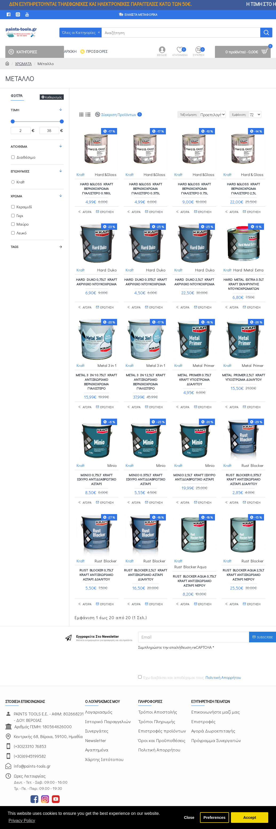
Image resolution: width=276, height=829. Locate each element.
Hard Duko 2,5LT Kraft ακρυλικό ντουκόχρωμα (194, 278)
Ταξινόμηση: (177, 114)
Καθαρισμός (53, 97)
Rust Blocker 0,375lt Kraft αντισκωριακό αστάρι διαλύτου (243, 471)
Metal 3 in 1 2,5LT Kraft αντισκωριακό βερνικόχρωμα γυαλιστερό (145, 376)
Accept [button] (249, 817)
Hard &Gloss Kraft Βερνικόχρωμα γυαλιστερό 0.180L (96, 188)
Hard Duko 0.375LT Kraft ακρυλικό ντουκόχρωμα (145, 278)
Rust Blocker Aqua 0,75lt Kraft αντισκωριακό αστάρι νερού (194, 572)
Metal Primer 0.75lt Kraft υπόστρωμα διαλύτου (194, 374)
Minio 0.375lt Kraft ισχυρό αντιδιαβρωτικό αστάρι (145, 471)
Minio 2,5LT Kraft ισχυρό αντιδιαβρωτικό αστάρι (194, 468)
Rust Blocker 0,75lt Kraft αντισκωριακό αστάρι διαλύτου (96, 563)
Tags (14, 246)
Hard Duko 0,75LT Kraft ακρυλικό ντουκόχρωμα (96, 278)
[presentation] (175, 652)
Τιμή (15, 109)
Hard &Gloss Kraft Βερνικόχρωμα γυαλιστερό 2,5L (243, 188)
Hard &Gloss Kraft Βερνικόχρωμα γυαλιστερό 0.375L (145, 188)
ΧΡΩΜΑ (16, 196)
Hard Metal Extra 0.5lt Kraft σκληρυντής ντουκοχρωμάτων (243, 281)
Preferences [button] (214, 817)
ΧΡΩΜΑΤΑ (23, 63)
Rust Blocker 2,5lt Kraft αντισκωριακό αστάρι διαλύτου (145, 563)
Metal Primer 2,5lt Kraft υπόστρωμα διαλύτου (243, 371)
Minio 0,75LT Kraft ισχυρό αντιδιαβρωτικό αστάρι (96, 471)
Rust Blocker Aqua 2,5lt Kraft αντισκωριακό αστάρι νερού (243, 563)
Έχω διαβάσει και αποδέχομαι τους (190, 669)
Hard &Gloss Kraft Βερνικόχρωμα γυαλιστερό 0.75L (194, 188)
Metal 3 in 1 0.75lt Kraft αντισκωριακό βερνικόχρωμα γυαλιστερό (96, 376)
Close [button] (189, 817)
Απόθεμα (19, 146)
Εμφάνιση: (242, 114)
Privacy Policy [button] (22, 820)
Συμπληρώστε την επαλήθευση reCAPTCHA (175, 638)
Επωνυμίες (20, 171)
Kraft (81, 174)
